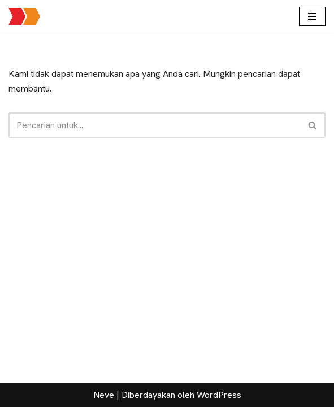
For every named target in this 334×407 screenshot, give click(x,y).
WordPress (219, 395)
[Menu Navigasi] (312, 16)
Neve (103, 395)
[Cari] (154, 125)
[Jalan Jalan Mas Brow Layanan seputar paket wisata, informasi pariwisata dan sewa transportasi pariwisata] (24, 16)
